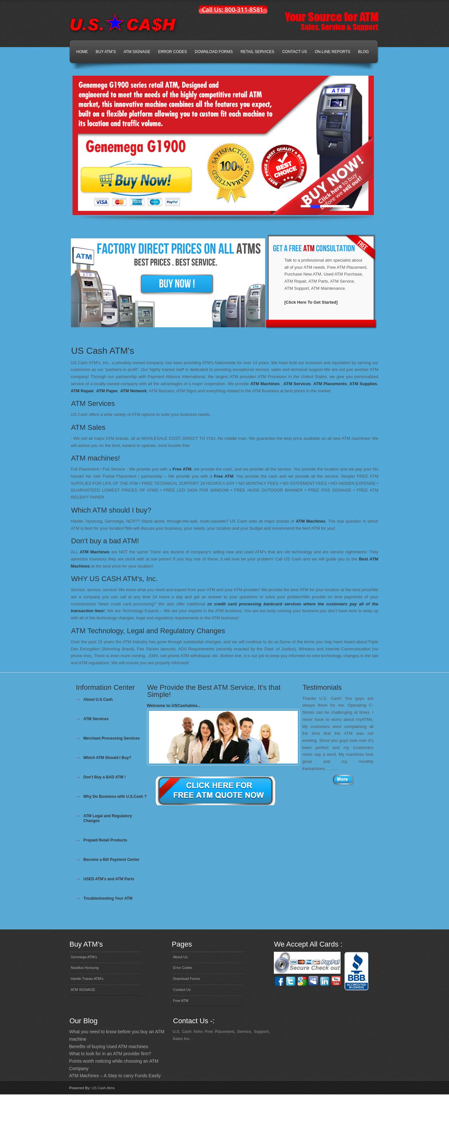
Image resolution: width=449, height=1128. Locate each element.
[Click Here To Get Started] (311, 302)
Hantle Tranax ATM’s (87, 979)
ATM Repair (82, 390)
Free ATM (182, 469)
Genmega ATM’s (84, 957)
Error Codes (172, 51)
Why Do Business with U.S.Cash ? (115, 796)
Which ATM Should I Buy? (107, 757)
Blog (363, 51)
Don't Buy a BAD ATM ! (105, 777)
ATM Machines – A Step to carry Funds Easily (115, 1075)
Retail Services (257, 51)
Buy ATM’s (106, 51)
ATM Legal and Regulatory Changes (108, 818)
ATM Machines (265, 383)
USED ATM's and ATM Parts (109, 879)
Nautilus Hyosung (85, 968)
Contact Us (294, 51)
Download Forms (214, 51)
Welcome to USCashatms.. (173, 705)
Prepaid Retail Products (105, 840)
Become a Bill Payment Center (112, 859)
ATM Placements (330, 383)
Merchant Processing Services (112, 738)
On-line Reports (332, 51)
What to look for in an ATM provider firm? (110, 1053)
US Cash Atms (103, 1088)
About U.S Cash (98, 699)
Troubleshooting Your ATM (108, 898)
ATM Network (133, 390)
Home (82, 51)
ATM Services (297, 383)
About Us (180, 957)
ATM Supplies (363, 383)
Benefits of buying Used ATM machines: (109, 1046)
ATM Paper (107, 390)
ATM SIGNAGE (137, 51)
